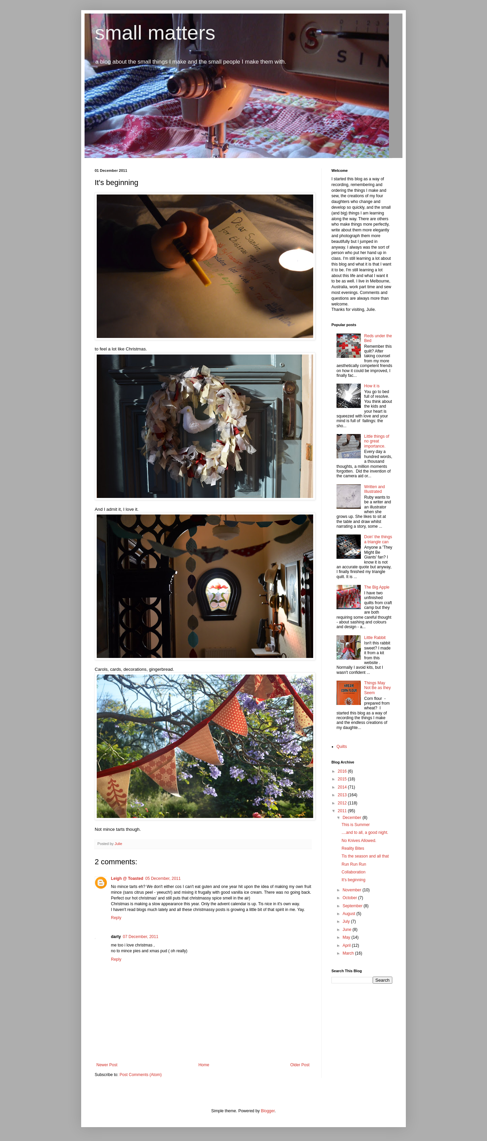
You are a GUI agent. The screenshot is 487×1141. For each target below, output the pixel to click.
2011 (343, 810)
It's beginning (353, 879)
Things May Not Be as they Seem (377, 688)
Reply (116, 917)
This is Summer (356, 824)
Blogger (268, 1111)
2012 (343, 803)
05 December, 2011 (163, 878)
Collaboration (354, 872)
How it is (371, 386)
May (347, 937)
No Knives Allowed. (359, 840)
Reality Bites (353, 848)
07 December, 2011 (140, 936)
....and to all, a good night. (365, 832)
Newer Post (106, 1065)
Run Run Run (354, 864)
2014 (343, 787)
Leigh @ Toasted (127, 878)
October (350, 897)
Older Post (299, 1065)
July (347, 921)
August (349, 913)
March (349, 953)
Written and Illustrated (374, 489)
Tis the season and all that (365, 856)
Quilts (342, 746)
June (347, 929)
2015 (343, 779)
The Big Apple (377, 587)
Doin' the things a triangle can (378, 539)
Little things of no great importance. (376, 441)
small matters (155, 32)
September (353, 906)
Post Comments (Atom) (140, 1074)
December (353, 817)
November (353, 890)
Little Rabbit (375, 637)
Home (204, 1065)
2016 (343, 771)
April (347, 945)
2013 (343, 795)
